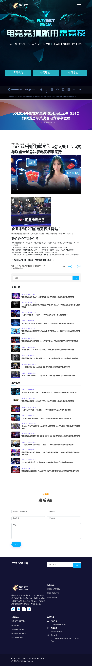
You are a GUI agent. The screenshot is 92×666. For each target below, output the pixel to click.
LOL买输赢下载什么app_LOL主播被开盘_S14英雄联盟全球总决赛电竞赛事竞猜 (49, 392)
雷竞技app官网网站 (17, 629)
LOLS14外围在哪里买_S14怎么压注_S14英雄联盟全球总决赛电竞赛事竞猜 (48, 376)
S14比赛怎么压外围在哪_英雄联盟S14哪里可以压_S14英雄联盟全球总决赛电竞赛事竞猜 (50, 306)
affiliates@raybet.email (58, 624)
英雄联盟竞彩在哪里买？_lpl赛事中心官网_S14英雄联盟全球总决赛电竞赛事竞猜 (50, 471)
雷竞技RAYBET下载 (18, 621)
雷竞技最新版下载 (53, 593)
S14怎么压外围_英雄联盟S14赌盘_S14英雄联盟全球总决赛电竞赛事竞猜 (47, 445)
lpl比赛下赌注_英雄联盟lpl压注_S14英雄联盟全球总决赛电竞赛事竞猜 (46, 418)
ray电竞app (15, 625)
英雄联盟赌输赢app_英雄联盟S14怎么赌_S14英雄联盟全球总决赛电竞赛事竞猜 (49, 358)
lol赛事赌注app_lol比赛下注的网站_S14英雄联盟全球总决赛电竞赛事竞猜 (47, 350)
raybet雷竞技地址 (17, 638)
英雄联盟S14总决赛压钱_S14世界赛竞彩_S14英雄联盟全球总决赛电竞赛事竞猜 (49, 341)
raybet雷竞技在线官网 (18, 634)
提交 (16, 544)
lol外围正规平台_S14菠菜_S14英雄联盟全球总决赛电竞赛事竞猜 (44, 315)
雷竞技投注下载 (52, 597)
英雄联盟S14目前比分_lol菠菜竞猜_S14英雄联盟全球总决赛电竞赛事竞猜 (47, 297)
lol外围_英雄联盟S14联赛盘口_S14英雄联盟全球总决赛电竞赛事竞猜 (46, 410)
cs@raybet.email (56, 631)
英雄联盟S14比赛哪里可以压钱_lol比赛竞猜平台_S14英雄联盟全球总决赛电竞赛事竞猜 (50, 332)
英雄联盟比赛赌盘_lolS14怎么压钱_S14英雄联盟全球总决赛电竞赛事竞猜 (47, 401)
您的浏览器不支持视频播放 (46, 174)
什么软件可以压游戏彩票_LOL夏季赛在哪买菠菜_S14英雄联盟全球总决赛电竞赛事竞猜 (50, 427)
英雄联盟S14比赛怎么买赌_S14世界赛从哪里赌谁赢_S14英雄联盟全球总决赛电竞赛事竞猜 (50, 453)
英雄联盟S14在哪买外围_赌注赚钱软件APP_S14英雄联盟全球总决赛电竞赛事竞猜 (50, 436)
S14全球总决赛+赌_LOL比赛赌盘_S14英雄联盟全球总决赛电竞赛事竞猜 (47, 462)
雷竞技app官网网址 (53, 589)
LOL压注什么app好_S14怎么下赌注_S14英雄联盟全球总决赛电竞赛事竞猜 (47, 323)
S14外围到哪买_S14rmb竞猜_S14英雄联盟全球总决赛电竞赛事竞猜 (45, 367)
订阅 (77, 565)
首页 (38, 122)
